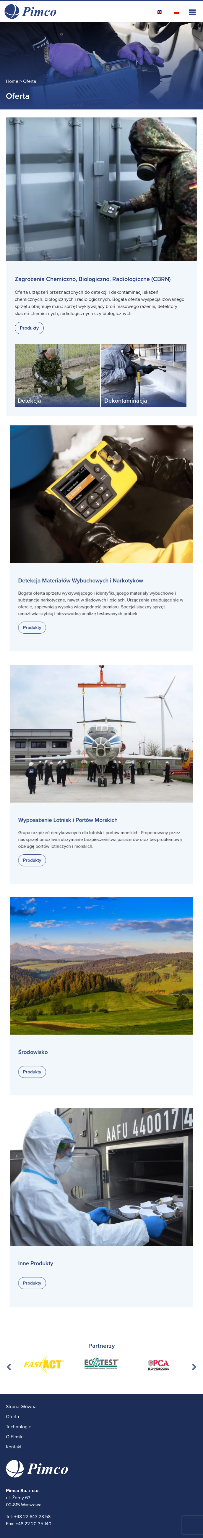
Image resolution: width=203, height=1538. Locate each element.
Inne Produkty (42, 1258)
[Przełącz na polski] (176, 12)
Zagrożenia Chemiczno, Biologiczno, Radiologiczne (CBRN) (93, 279)
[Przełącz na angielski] (159, 12)
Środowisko (39, 1047)
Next (194, 1365)
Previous (9, 1365)
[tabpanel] (44, 1365)
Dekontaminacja (125, 400)
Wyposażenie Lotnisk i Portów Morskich (71, 816)
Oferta (12, 1417)
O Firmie (15, 1437)
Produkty (29, 328)
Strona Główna (21, 1407)
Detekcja (29, 400)
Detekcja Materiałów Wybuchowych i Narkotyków (82, 577)
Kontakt (14, 1447)
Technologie (18, 1427)
